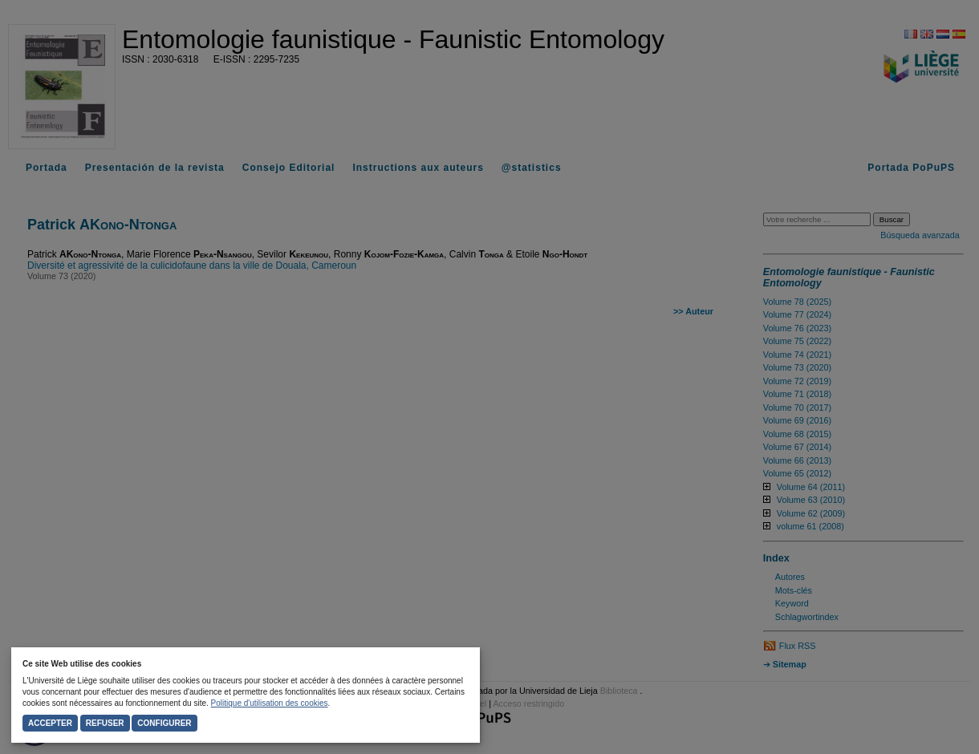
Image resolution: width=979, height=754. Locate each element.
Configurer (164, 723)
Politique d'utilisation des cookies (269, 703)
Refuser (105, 723)
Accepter (50, 723)
